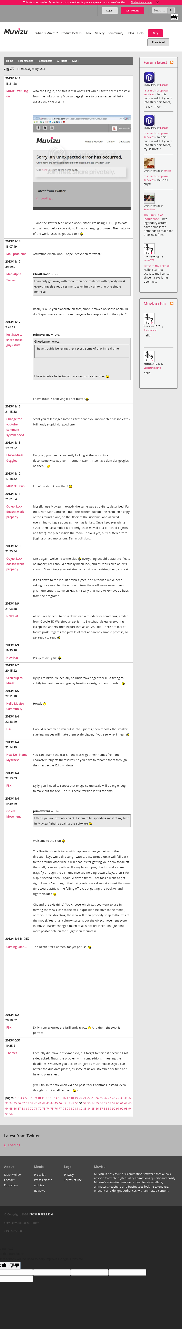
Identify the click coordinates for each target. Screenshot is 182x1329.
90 (113, 1108)
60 (117, 1103)
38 (27, 1103)
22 (88, 1098)
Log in (109, 10)
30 (121, 1098)
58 (109, 1103)
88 (105, 1108)
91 (117, 1108)
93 (126, 1108)
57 (105, 1103)
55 (97, 1103)
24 (97, 1098)
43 (48, 1103)
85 (93, 1108)
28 (113, 1098)
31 (126, 1098)
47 (64, 1103)
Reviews (39, 1190)
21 (84, 1098)
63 (130, 1103)
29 (117, 1098)
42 (44, 1103)
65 (11, 1108)
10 (39, 1098)
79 (68, 1108)
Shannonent (150, 330)
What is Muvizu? (47, 33)
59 (113, 1103)
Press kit (40, 1175)
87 (101, 1108)
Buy (155, 33)
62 (126, 1103)
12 (47, 1098)
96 (11, 1114)
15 (59, 1098)
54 (93, 1103)
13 (51, 1098)
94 (130, 1108)
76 (56, 1108)
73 (44, 1108)
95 (7, 1114)
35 (15, 1103)
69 (27, 1108)
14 (55, 1098)
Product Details (71, 33)
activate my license (157, 266)
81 (76, 1108)
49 (72, 1103)
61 (121, 1103)
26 (105, 1098)
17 (68, 1098)
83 (85, 1108)
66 (15, 1108)
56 (101, 1103)
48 (68, 1103)
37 (23, 1103)
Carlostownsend (152, 367)
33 (7, 1103)
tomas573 (149, 260)
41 (39, 1103)
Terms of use (73, 1180)
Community (115, 33)
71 (35, 1108)
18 (72, 1098)
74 (48, 1108)
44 (52, 1103)
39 (31, 1103)
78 (64, 1108)
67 (19, 1108)
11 (43, 1098)
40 (35, 1103)
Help (140, 33)
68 (23, 1108)
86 (97, 1108)
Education (11, 1185)
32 (130, 1098)
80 (72, 1108)
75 (52, 1108)
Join (133, 10)
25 (101, 1098)
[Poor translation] (14, 1265)
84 (89, 1108)
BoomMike (149, 209)
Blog (131, 33)
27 (109, 1098)
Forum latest (155, 62)
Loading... (13, 1145)
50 (76, 1103)
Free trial (158, 42)
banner (164, 84)
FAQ (74, 61)
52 (85, 1103)
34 (11, 1103)
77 (60, 1108)
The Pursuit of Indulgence (153, 217)
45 (56, 1103)
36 (19, 1103)
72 (39, 1108)
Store (88, 33)
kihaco (167, 170)
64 (7, 1108)
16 (64, 1098)
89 (109, 1108)
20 (80, 1098)
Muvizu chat (155, 303)
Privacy (69, 1175)
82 (80, 1108)
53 (89, 1103)
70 (31, 1108)
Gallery (99, 33)
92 (121, 1108)
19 (76, 1098)
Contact (9, 1180)
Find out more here (141, 2)
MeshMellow (12, 1175)
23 (92, 1098)
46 (60, 1103)
